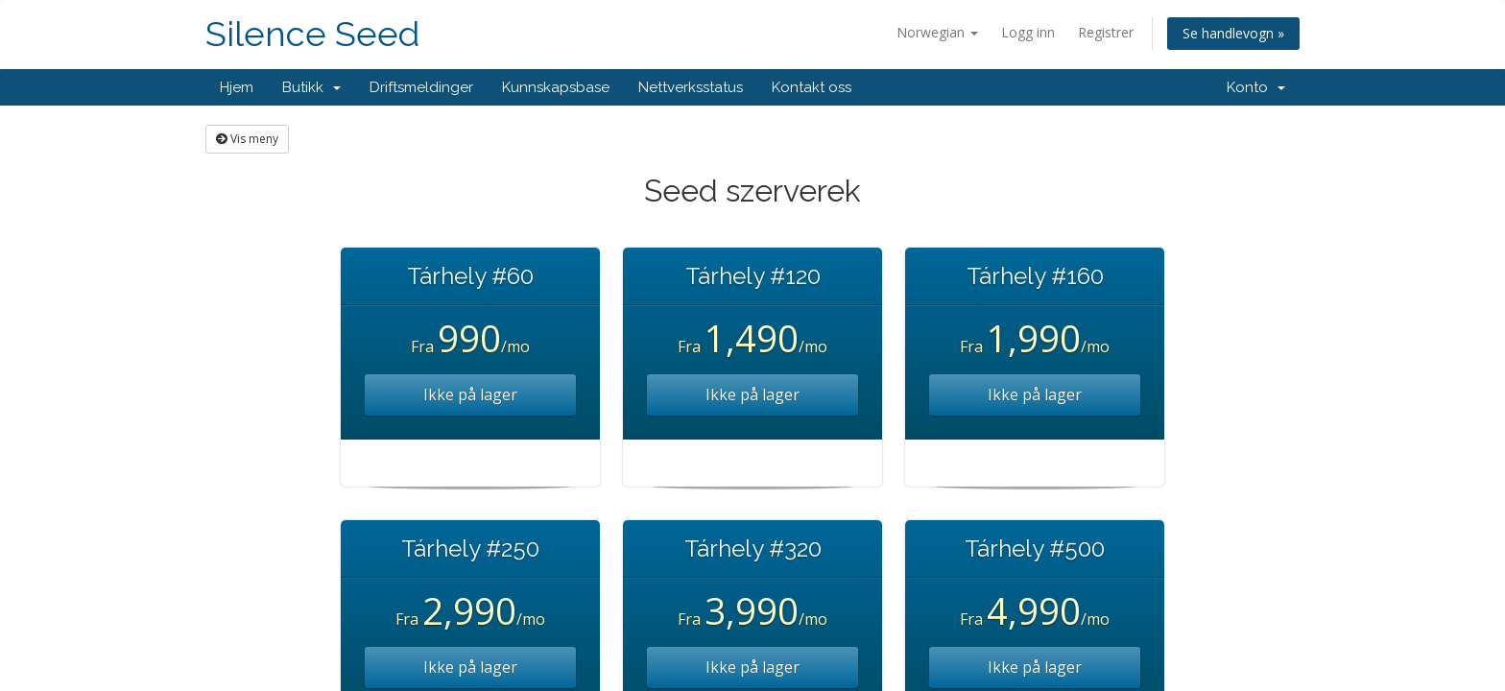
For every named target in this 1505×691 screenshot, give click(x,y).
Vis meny (247, 139)
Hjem (236, 87)
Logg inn (1028, 32)
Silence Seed (312, 34)
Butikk (311, 87)
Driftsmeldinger (421, 87)
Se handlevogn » (1233, 33)
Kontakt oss (811, 87)
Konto (1256, 87)
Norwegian (937, 32)
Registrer (1106, 32)
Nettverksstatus (690, 87)
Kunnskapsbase (555, 87)
